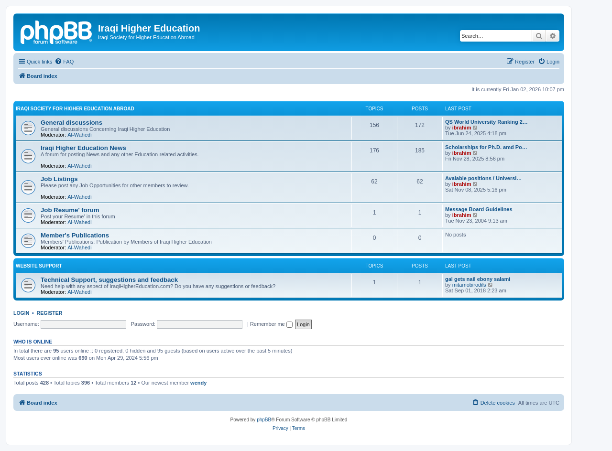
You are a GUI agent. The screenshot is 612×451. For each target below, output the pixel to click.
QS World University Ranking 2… (486, 122)
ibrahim (461, 127)
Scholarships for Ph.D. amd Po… (486, 147)
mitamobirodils (469, 285)
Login (21, 313)
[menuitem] (64, 61)
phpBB (264, 419)
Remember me (271, 324)
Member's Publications (75, 235)
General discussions (71, 122)
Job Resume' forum (70, 210)
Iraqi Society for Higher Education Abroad (75, 108)
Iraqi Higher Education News (83, 147)
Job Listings (59, 179)
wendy (198, 383)
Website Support (39, 265)
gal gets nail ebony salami (477, 279)
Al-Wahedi (79, 135)
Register (50, 313)
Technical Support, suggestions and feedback (109, 279)
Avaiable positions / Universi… (483, 178)
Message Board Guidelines (479, 209)
